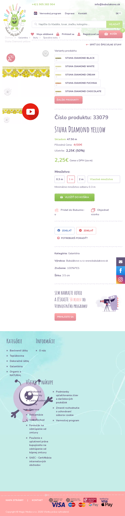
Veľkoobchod (36, 420)
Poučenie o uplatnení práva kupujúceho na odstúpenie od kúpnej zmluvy (38, 445)
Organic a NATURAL (15, 373)
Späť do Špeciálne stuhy (105, 44)
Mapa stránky (14, 500)
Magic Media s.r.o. (28, 511)
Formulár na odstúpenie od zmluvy (37, 429)
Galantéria (23, 37)
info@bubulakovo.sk (107, 4)
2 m (81, 179)
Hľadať (114, 24)
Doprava (69, 13)
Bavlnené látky (19, 350)
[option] (26, 73)
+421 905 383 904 (43, 4)
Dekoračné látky (19, 361)
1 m (71, 179)
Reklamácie (36, 414)
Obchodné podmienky (35, 393)
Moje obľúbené (42, 34)
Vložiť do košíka (74, 197)
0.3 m (59, 179)
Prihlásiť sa (65, 34)
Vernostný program (47, 13)
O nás (42, 350)
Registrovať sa (88, 34)
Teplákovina (17, 355)
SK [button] (117, 13)
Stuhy (35, 37)
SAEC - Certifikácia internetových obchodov (40, 461)
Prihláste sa (65, 316)
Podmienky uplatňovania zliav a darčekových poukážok (67, 397)
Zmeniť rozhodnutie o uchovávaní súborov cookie (67, 411)
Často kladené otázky (38, 402)
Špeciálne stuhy (50, 37)
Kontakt (82, 13)
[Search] (77, 24)
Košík (110, 34)
